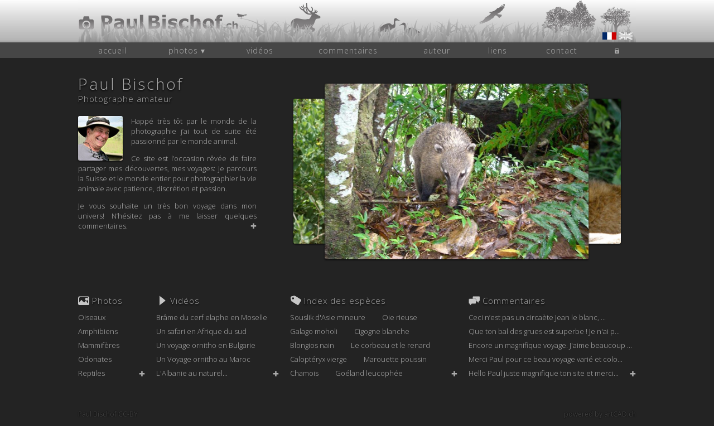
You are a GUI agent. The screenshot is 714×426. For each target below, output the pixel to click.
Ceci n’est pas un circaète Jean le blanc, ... (537, 317)
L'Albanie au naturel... (192, 373)
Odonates (95, 359)
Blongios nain (312, 345)
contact (561, 50)
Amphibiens (98, 331)
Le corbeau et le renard (390, 345)
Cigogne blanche (381, 331)
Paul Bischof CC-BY (108, 414)
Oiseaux (91, 317)
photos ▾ (186, 50)
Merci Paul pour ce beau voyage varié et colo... (546, 359)
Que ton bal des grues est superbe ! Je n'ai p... (544, 331)
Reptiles (91, 373)
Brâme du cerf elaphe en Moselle (211, 317)
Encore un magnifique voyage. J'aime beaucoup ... (550, 345)
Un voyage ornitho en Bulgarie (205, 345)
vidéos (260, 50)
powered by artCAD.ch (600, 414)
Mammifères (98, 345)
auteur (436, 50)
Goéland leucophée (369, 373)
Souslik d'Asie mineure (327, 317)
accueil (112, 50)
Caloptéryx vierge (318, 359)
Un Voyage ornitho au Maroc (203, 359)
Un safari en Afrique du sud (201, 331)
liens (497, 50)
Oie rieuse (399, 317)
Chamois (304, 373)
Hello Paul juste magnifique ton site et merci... (544, 373)
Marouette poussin (395, 359)
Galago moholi (313, 331)
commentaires (348, 50)
